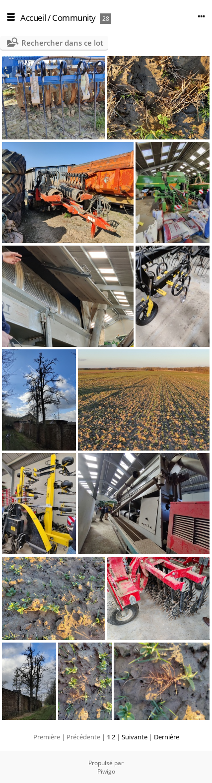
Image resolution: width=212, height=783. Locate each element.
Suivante (134, 736)
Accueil (33, 17)
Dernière (166, 736)
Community (74, 17)
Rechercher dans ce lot (62, 43)
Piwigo (106, 771)
